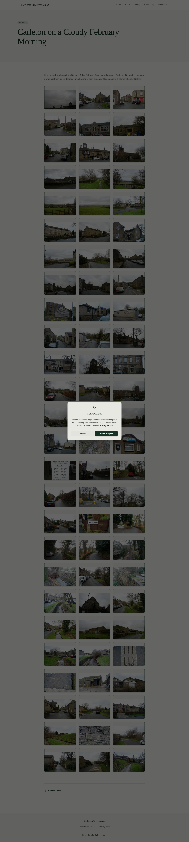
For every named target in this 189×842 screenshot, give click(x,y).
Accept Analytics (106, 433)
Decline (83, 433)
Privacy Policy (106, 425)
